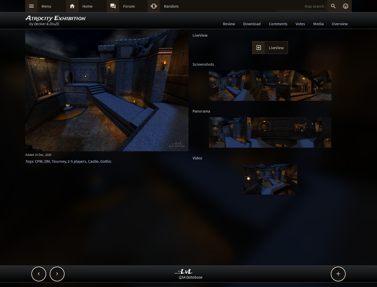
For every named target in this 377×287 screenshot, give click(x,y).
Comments (278, 23)
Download (252, 23)
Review (229, 23)
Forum (129, 6)
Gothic (105, 161)
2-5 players (77, 161)
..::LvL (183, 271)
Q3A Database (191, 277)
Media (318, 23)
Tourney (59, 161)
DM (47, 161)
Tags (29, 161)
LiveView (276, 47)
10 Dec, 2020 (43, 155)
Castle (93, 161)
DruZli (54, 23)
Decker (40, 23)
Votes (300, 23)
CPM (39, 161)
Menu (46, 6)
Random (171, 6)
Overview (340, 23)
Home (87, 6)
